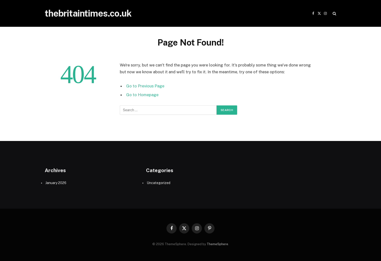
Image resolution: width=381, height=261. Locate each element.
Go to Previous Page (145, 86)
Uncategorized (158, 183)
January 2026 (55, 183)
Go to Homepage (142, 94)
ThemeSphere (217, 244)
